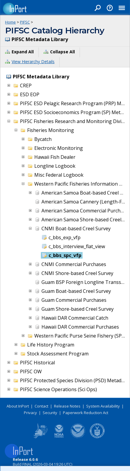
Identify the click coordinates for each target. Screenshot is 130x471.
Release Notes (67, 406)
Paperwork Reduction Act (85, 412)
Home (10, 22)
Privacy (30, 412)
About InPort (18, 406)
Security (50, 412)
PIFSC (25, 22)
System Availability (103, 406)
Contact (41, 406)
